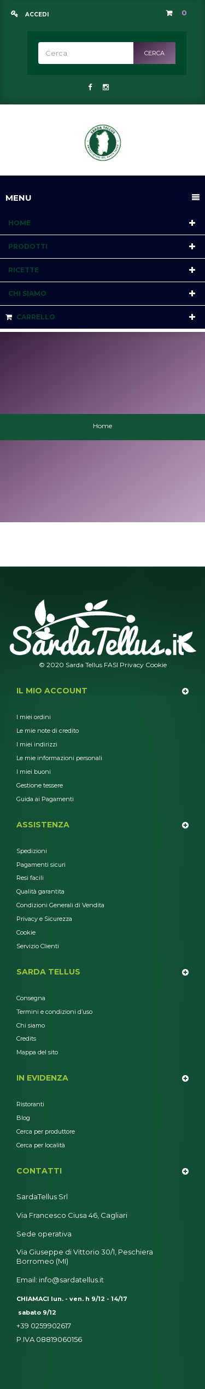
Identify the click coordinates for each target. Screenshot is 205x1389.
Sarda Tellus (48, 972)
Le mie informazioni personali (59, 758)
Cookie (156, 665)
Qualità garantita (40, 891)
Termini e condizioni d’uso (54, 1012)
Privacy (132, 665)
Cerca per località (40, 1145)
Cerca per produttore (45, 1131)
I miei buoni (33, 771)
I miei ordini (33, 717)
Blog (23, 1118)
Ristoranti (30, 1104)
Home (102, 426)
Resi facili (30, 878)
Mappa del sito (37, 1052)
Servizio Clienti (37, 946)
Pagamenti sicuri (41, 864)
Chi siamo (30, 1025)
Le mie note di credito (47, 730)
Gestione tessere (39, 785)
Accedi (36, 14)
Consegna (30, 998)
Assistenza (42, 825)
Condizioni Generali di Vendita (60, 905)
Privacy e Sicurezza (44, 919)
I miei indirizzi (36, 744)
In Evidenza (42, 1078)
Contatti (39, 1171)
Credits (26, 1038)
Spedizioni (31, 851)
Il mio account (51, 691)
